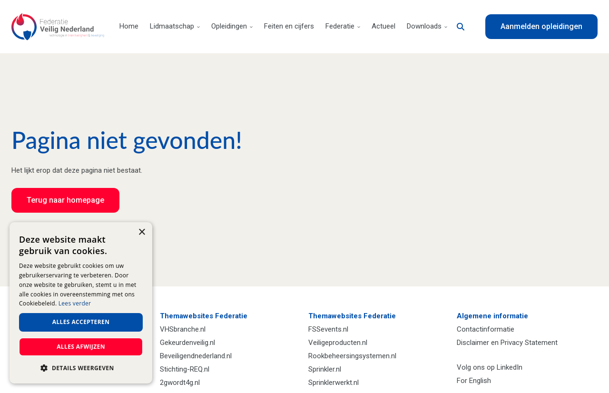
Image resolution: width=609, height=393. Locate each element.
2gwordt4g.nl (180, 382)
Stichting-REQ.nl (184, 369)
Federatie (342, 26)
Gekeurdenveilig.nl (187, 342)
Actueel (383, 26)
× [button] (141, 232)
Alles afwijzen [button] (81, 347)
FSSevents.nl (328, 329)
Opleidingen (232, 26)
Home (128, 26)
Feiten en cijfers (289, 26)
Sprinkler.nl (324, 369)
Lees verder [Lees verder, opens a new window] (75, 303)
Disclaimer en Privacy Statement (507, 342)
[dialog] (81, 302)
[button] (81, 368)
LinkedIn (509, 367)
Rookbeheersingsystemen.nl (352, 356)
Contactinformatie (485, 329)
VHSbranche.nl (183, 329)
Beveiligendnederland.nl (196, 356)
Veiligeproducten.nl (337, 342)
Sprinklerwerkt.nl (333, 382)
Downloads (427, 26)
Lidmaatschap (175, 26)
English (480, 380)
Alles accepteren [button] (81, 322)
